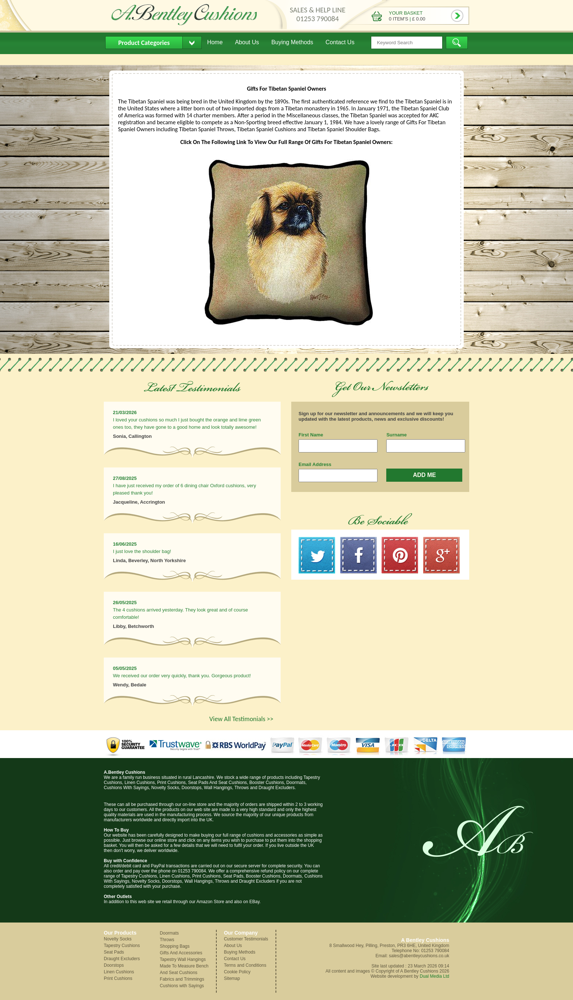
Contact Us (340, 42)
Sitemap (232, 978)
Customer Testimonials (246, 939)
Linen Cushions (119, 971)
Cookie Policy (237, 971)
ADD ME (424, 475)
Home (215, 42)
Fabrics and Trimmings (182, 979)
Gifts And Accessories (181, 952)
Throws (167, 939)
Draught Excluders (122, 958)
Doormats (169, 933)
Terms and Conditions (245, 965)
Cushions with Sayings (182, 985)
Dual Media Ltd (434, 976)
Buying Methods (292, 42)
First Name (311, 435)
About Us (247, 42)
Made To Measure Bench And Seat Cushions (184, 969)
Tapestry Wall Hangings (183, 959)
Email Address (315, 464)
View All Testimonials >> (241, 719)
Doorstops (114, 965)
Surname (396, 435)
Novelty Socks (118, 939)
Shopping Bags (174, 946)
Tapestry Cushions (122, 945)
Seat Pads (114, 952)
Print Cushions (118, 978)
